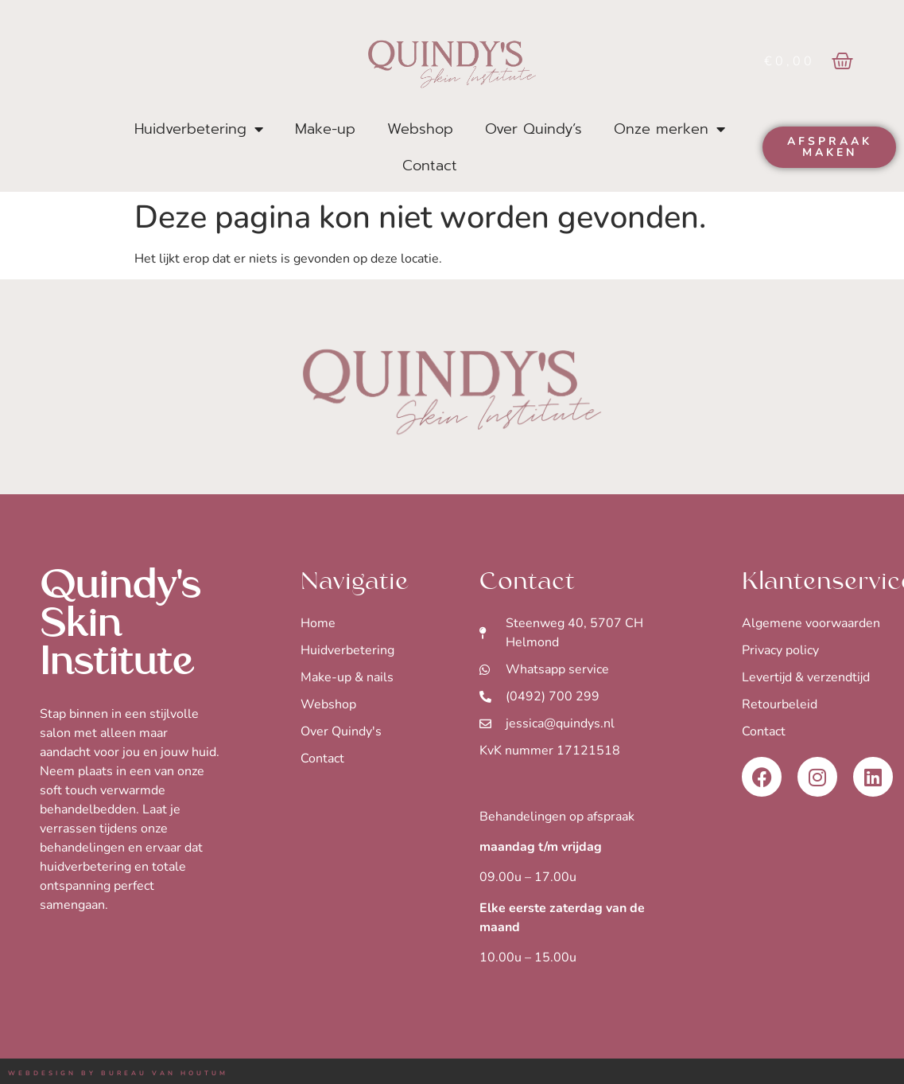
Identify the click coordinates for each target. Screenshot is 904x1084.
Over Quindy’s (533, 129)
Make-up (325, 129)
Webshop (420, 129)
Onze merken (669, 129)
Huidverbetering (198, 129)
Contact (429, 165)
